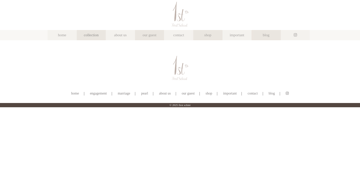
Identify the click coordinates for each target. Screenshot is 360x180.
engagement (98, 93)
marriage (124, 93)
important (237, 35)
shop (207, 35)
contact (178, 35)
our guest (149, 35)
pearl (144, 93)
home (62, 35)
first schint (184, 105)
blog (266, 35)
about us (120, 35)
